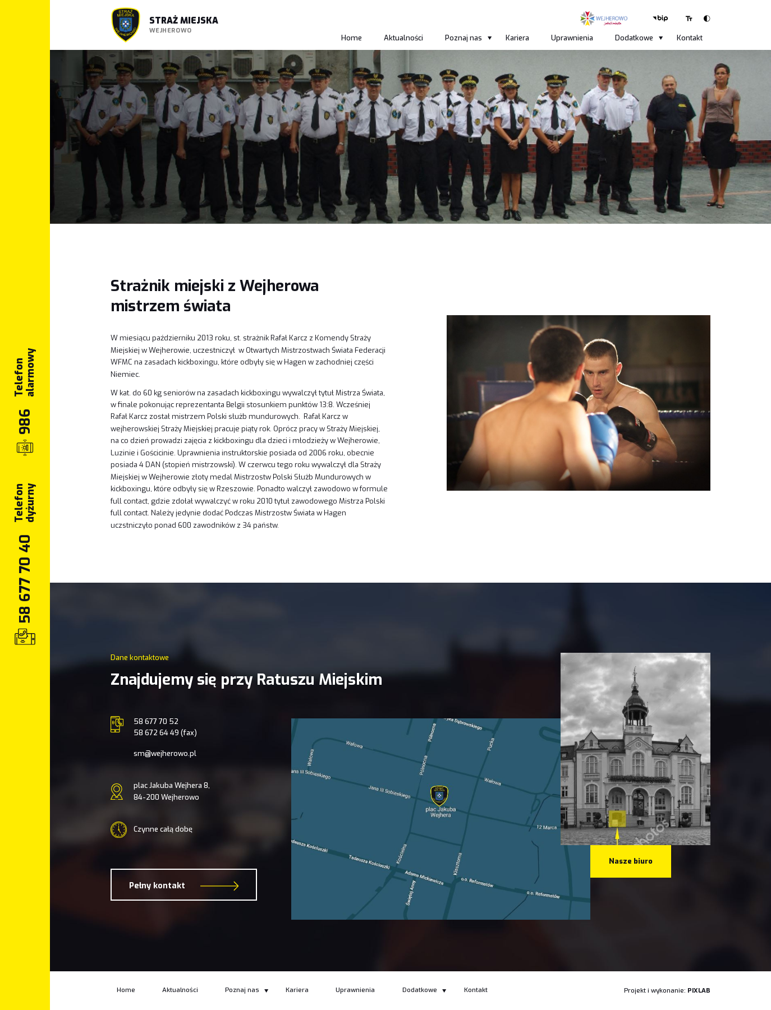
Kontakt (690, 38)
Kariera (517, 38)
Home (351, 38)
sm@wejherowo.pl (165, 753)
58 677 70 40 (24, 579)
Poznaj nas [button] (468, 38)
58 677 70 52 (156, 721)
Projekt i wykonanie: (667, 991)
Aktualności (403, 38)
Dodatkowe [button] (639, 38)
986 (24, 422)
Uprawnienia (572, 38)
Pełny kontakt (184, 886)
